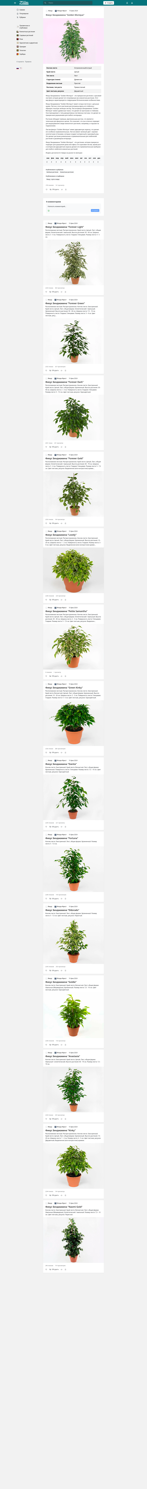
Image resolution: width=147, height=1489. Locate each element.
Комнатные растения (67, 172)
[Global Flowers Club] (25, 3)
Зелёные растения (52, 172)
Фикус (49, 11)
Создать (108, 3)
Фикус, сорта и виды (52, 179)
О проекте (20, 62)
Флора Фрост (61, 11)
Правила (28, 62)
